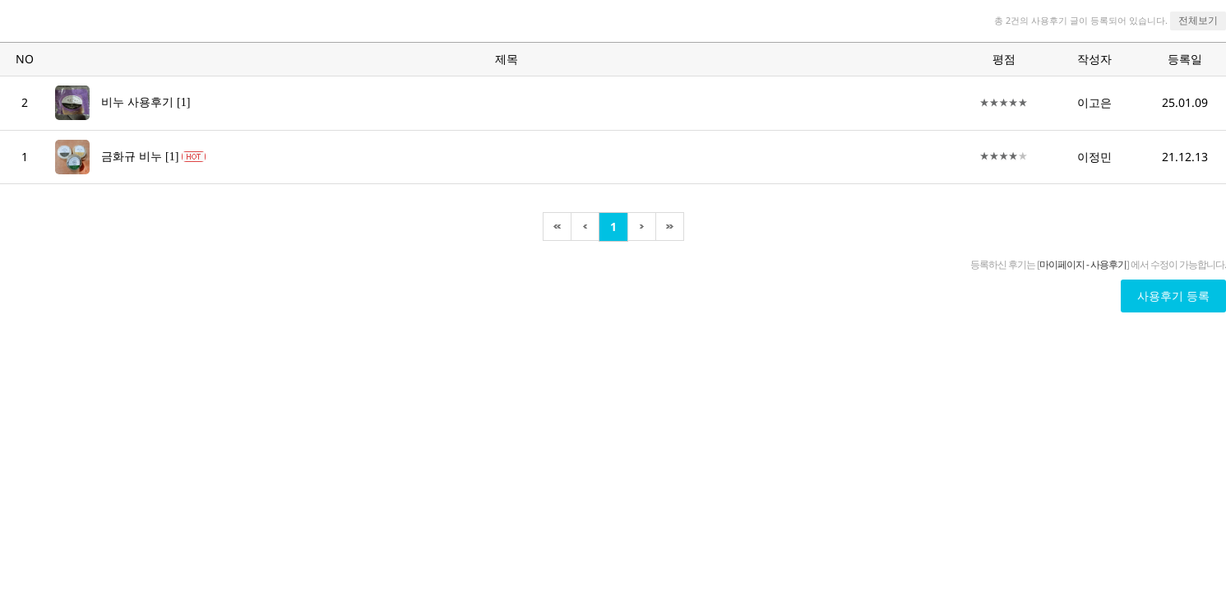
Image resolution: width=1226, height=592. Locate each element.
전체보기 (1198, 20)
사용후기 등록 (1173, 295)
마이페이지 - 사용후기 (1083, 264)
